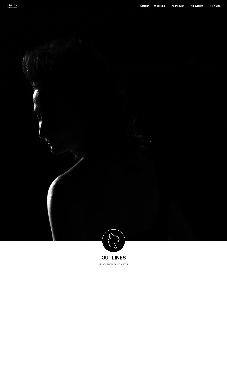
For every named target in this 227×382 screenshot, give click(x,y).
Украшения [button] (197, 5)
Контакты (215, 5)
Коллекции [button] (178, 5)
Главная (144, 5)
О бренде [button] (159, 5)
